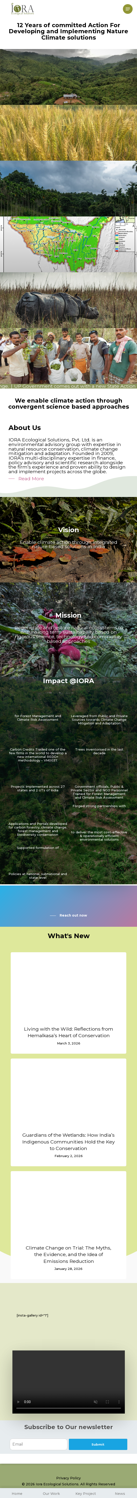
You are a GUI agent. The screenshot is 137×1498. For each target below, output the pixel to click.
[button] (128, 9)
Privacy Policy (68, 1478)
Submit (97, 1444)
